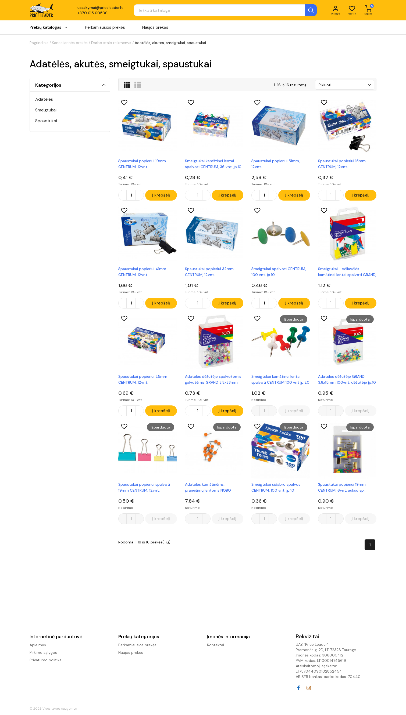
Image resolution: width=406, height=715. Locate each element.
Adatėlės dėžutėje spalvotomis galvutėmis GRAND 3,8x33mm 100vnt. (213, 382)
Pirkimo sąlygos (43, 652)
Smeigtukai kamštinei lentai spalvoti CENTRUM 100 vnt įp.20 (280, 382)
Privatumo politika (46, 660)
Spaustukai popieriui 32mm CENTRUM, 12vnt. (209, 272)
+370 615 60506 (92, 14)
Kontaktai (215, 645)
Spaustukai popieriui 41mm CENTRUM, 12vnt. (142, 272)
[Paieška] (213, 11)
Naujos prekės (155, 29)
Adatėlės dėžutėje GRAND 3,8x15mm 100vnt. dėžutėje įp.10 (347, 382)
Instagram (308, 688)
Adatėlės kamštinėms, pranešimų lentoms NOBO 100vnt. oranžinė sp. (208, 491)
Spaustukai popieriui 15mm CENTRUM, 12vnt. (342, 163)
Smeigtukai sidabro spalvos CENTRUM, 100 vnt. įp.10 (275, 491)
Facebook (298, 688)
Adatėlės (44, 99)
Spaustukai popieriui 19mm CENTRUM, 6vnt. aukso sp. (342, 491)
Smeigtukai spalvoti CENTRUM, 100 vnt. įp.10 (278, 272)
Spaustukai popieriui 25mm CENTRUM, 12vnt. (142, 382)
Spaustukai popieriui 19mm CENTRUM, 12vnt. (142, 163)
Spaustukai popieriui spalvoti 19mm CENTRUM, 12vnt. (144, 491)
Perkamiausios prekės (105, 29)
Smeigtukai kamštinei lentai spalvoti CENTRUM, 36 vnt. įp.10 (213, 163)
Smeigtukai (45, 109)
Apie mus (38, 645)
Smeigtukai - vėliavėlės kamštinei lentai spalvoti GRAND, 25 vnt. (347, 273)
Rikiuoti (325, 84)
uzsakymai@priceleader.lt (100, 8)
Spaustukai (46, 120)
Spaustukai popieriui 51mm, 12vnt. (275, 163)
